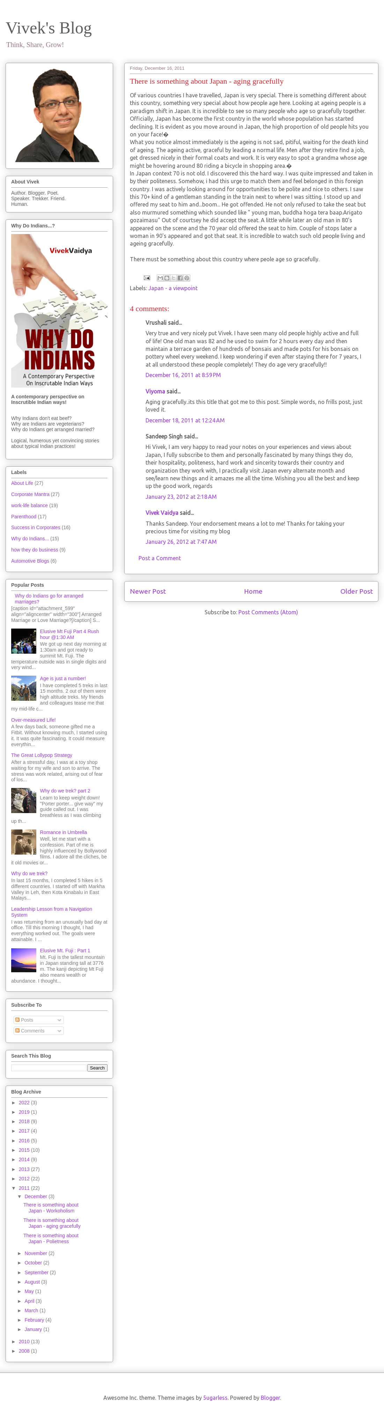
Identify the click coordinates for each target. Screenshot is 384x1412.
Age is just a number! (63, 678)
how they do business (34, 550)
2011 (25, 1188)
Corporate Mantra (30, 494)
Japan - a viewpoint (173, 288)
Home (253, 591)
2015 (25, 1150)
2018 (25, 1121)
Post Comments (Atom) (268, 612)
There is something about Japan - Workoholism (51, 1208)
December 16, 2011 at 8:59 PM (183, 375)
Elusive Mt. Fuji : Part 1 (65, 950)
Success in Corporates (35, 527)
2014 (25, 1159)
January (33, 1329)
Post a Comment (160, 558)
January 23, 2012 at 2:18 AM (181, 497)
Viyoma (155, 391)
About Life (22, 483)
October (33, 1262)
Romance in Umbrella (63, 832)
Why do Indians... (30, 538)
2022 (25, 1102)
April (30, 1301)
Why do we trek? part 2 (65, 791)
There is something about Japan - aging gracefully (52, 1223)
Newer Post (148, 591)
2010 (25, 1341)
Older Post (356, 591)
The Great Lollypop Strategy (41, 755)
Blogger (270, 1398)
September (37, 1272)
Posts (24, 1020)
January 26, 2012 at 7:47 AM (181, 542)
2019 (25, 1112)
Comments (30, 1031)
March (31, 1310)
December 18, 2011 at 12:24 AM (185, 420)
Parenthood (23, 516)
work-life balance (29, 505)
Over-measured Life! (33, 720)
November (36, 1253)
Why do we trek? (29, 873)
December (36, 1196)
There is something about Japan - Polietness (51, 1238)
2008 (25, 1351)
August (32, 1282)
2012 (25, 1178)
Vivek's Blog (49, 27)
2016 (25, 1140)
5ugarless (215, 1398)
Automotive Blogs (30, 561)
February (34, 1320)
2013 (25, 1169)
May (29, 1291)
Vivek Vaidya (162, 513)
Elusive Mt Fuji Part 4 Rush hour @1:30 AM (69, 634)
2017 (25, 1131)
